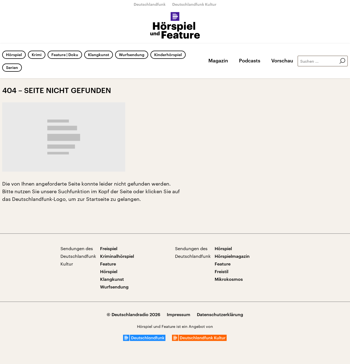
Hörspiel (14, 54)
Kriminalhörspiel (117, 256)
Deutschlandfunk (150, 4)
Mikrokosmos (229, 279)
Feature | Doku (64, 54)
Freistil (221, 271)
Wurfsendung (131, 54)
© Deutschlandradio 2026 (133, 314)
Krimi (37, 54)
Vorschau (282, 60)
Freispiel (108, 248)
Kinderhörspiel (168, 54)
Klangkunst (98, 54)
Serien (12, 67)
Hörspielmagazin (232, 256)
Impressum (178, 314)
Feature (108, 263)
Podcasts (249, 60)
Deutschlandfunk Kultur (194, 4)
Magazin (218, 60)
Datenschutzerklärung (220, 314)
